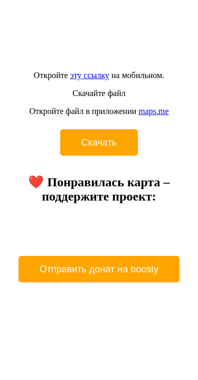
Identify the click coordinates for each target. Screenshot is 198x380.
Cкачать (99, 142)
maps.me (153, 111)
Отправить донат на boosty (99, 269)
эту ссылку (89, 75)
